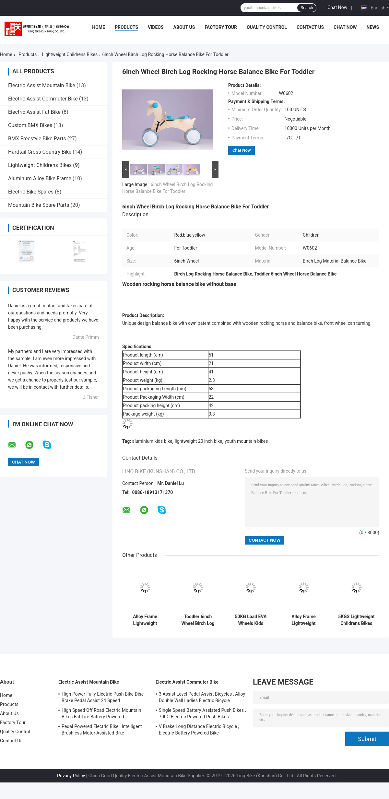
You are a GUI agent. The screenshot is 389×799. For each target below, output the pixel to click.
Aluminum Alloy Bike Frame (39, 178)
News (373, 27)
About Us (184, 27)
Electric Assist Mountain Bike (41, 85)
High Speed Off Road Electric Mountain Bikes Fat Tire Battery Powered (101, 713)
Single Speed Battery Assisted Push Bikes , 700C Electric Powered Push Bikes (202, 713)
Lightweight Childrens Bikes (70, 54)
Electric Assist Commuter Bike (43, 99)
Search (307, 8)
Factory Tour (221, 27)
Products (126, 27)
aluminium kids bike (152, 441)
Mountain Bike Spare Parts (38, 205)
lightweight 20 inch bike (198, 441)
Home (98, 27)
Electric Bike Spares (30, 192)
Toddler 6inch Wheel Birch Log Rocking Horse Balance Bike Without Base (197, 620)
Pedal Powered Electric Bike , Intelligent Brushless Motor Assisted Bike (102, 729)
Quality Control (267, 27)
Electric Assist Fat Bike (34, 112)
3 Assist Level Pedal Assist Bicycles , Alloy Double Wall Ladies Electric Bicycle (202, 697)
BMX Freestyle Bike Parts (37, 138)
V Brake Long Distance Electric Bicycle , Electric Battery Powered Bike (199, 729)
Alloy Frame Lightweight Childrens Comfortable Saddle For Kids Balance (303, 620)
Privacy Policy (71, 775)
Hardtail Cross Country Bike (39, 152)
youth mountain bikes (246, 441)
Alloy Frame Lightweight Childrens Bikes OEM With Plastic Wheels (144, 620)
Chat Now (337, 7)
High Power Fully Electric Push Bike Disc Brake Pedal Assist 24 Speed (103, 697)
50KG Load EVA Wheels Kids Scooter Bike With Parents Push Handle (250, 620)
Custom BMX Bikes (30, 125)
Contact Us (310, 27)
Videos (156, 27)
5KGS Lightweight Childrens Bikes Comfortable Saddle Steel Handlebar (356, 620)
